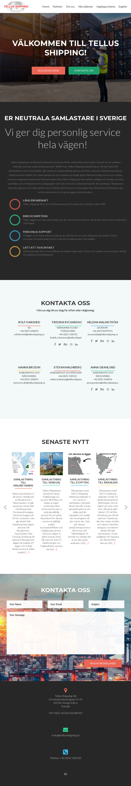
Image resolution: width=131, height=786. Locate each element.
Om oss (70, 6)
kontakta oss (84, 70)
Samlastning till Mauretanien (23, 482)
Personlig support (43, 231)
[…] (27, 552)
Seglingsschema (106, 6)
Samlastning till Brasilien (108, 481)
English (123, 6)
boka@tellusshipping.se (65, 735)
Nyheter (57, 6)
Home (45, 6)
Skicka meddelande (103, 663)
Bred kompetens (41, 216)
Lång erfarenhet (42, 200)
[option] (65, 504)
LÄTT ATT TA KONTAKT (45, 247)
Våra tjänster (85, 6)
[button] (5, 507)
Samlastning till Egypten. (79, 481)
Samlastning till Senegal (51, 481)
